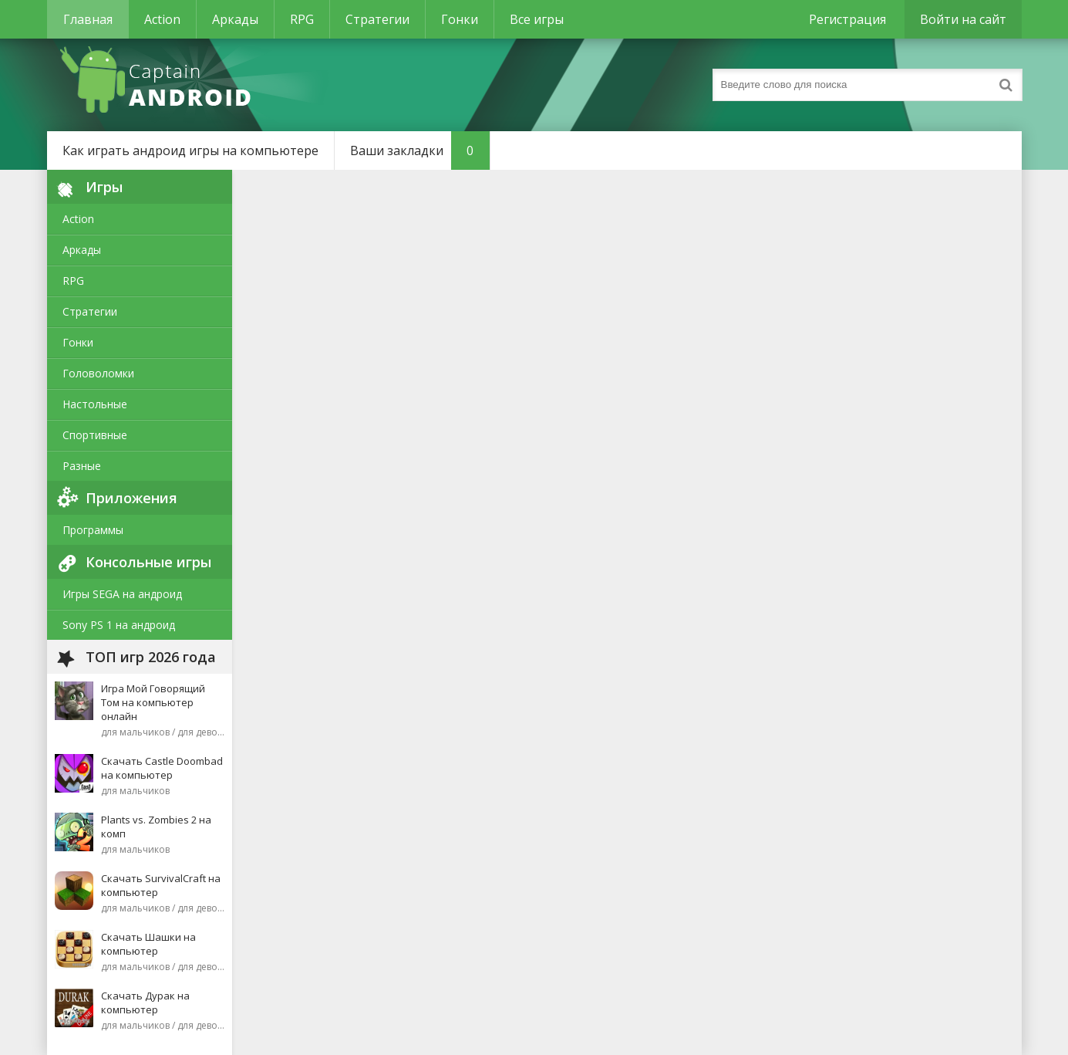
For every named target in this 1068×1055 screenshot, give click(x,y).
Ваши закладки (420, 150)
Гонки (459, 19)
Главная (88, 19)
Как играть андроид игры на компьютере (190, 150)
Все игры (537, 19)
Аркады (235, 19)
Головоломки (98, 373)
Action (162, 19)
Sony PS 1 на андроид (118, 624)
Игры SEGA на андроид (122, 594)
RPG (302, 19)
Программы (92, 529)
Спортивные (94, 435)
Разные (81, 465)
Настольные (94, 404)
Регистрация (847, 19)
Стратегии (377, 19)
